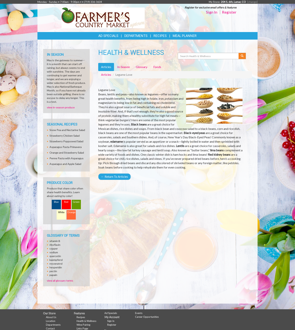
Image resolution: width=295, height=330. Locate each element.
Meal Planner (185, 36)
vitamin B (54, 241)
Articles (106, 74)
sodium (53, 252)
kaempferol (56, 259)
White (61, 212)
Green (76, 202)
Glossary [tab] (141, 67)
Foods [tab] (157, 67)
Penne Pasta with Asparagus (66, 158)
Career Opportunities (147, 316)
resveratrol (55, 263)
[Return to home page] (103, 17)
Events (138, 313)
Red (66, 202)
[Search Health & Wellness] (208, 56)
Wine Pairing (83, 324)
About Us (51, 317)
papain (53, 274)
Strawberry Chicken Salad (64, 135)
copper (53, 248)
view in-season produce (61, 107)
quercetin (55, 256)
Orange (71, 212)
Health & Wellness (86, 320)
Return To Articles (114, 176)
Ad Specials (108, 36)
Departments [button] (136, 36)
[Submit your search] (242, 56)
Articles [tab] (106, 67)
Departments (53, 324)
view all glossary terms (60, 280)
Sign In (211, 12)
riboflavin (54, 244)
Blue (56, 202)
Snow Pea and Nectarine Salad (67, 130)
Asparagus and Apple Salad (65, 163)
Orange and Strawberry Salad (66, 152)
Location (50, 320)
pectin (53, 271)
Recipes (160, 36)
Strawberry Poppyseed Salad (66, 141)
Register (229, 12)
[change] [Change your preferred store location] (252, 1)
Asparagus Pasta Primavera (65, 147)
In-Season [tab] (123, 67)
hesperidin (55, 267)
